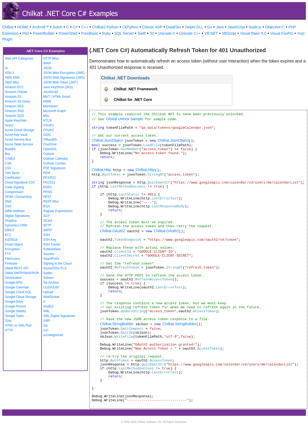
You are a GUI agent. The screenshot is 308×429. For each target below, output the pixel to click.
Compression (14, 192)
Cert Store (12, 173)
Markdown (50, 106)
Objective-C (274, 27)
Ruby (106, 33)
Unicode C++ (190, 33)
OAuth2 (48, 130)
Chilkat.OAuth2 (112, 231)
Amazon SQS (14, 116)
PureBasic (89, 33)
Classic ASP (152, 27)
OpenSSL (50, 149)
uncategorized (53, 335)
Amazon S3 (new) (17, 101)
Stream (48, 278)
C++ (84, 27)
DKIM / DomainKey (18, 197)
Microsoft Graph (54, 111)
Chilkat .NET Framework (136, 89)
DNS (8, 201)
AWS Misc (12, 82)
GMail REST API (16, 268)
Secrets (48, 254)
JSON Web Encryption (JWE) (64, 73)
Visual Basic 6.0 (253, 33)
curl (45, 330)
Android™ (40, 27)
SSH (46, 235)
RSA (46, 206)
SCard (47, 220)
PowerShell (68, 33)
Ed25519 (11, 240)
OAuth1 (48, 125)
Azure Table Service (19, 144)
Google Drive (14, 301)
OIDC (47, 135)
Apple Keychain (16, 120)
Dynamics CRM (16, 225)
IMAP (47, 63)
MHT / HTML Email (56, 97)
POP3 (47, 187)
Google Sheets (15, 311)
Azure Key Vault (16, 135)
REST (47, 197)
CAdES (10, 158)
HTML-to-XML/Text (18, 325)
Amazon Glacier (16, 92)
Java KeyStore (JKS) (58, 87)
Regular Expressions (58, 211)
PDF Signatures (54, 168)
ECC (8, 235)
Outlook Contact (54, 163)
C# (75, 27)
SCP (46, 216)
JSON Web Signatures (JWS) (64, 77)
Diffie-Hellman (15, 211)
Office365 (50, 139)
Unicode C (166, 33)
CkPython (130, 27)
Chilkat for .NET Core (133, 99)
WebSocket (51, 297)
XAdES (48, 306)
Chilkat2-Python (105, 27)
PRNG (47, 192)
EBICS (9, 230)
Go (209, 27)
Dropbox (11, 220)
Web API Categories (19, 58)
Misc (46, 116)
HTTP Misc (51, 58)
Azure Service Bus (18, 139)
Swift (142, 33)
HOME (22, 27)
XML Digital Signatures (59, 316)
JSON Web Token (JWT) (60, 82)
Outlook (48, 154)
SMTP (47, 230)
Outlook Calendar (55, 158)
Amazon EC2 (14, 87)
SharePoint (51, 259)
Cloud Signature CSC (20, 182)
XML (46, 311)
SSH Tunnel (51, 244)
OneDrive (50, 144)
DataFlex (173, 27)
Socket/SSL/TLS (55, 268)
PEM (46, 173)
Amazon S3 (13, 97)
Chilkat (8, 27)
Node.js (255, 27)
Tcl (151, 33)
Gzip (8, 321)
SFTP (47, 225)
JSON (47, 68)
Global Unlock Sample (124, 119)
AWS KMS (12, 77)
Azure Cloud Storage (19, 130)
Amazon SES (14, 106)
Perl (25, 33)
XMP (46, 321)
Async (9, 125)
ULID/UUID (51, 287)
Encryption (12, 249)
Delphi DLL (194, 27)
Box (7, 154)
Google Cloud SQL (18, 292)
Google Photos (15, 306)
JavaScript (236, 27)
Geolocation (13, 278)
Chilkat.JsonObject (107, 140)
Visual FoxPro (281, 33)
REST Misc (51, 201)
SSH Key (49, 240)
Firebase (11, 263)
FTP (8, 254)
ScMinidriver (52, 249)
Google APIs (14, 282)
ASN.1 (9, 73)
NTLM (47, 120)
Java (220, 27)
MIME (47, 101)
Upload (48, 292)
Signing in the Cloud (57, 263)
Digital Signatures (17, 216)
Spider (47, 273)
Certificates (13, 178)
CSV (8, 168)
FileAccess (12, 259)
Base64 (10, 149)
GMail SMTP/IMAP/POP (22, 273)
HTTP (9, 330)
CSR (8, 163)
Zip (45, 325)
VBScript (229, 33)
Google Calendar (17, 287)
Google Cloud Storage (20, 297)
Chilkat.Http (101, 170)
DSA (8, 206)
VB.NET (211, 33)
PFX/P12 (49, 178)
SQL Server (124, 33)
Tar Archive (51, 282)
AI (6, 68)
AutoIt (58, 27)
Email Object (14, 244)
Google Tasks (14, 316)
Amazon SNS (14, 111)
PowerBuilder (44, 33)
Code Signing (14, 187)
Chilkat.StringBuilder (117, 324)
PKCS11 (49, 182)
